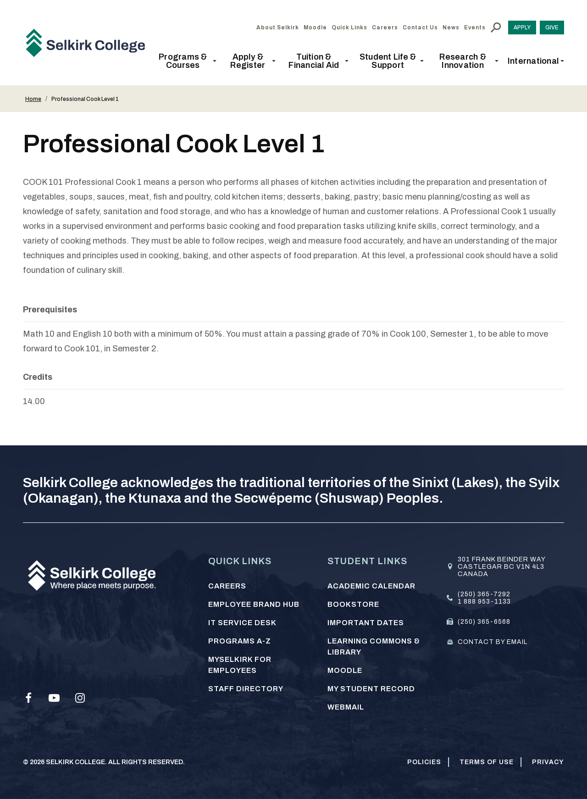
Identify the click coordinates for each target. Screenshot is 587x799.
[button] (185, 61)
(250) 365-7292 (484, 594)
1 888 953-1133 (484, 601)
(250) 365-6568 (484, 621)
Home (33, 99)
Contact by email (492, 641)
